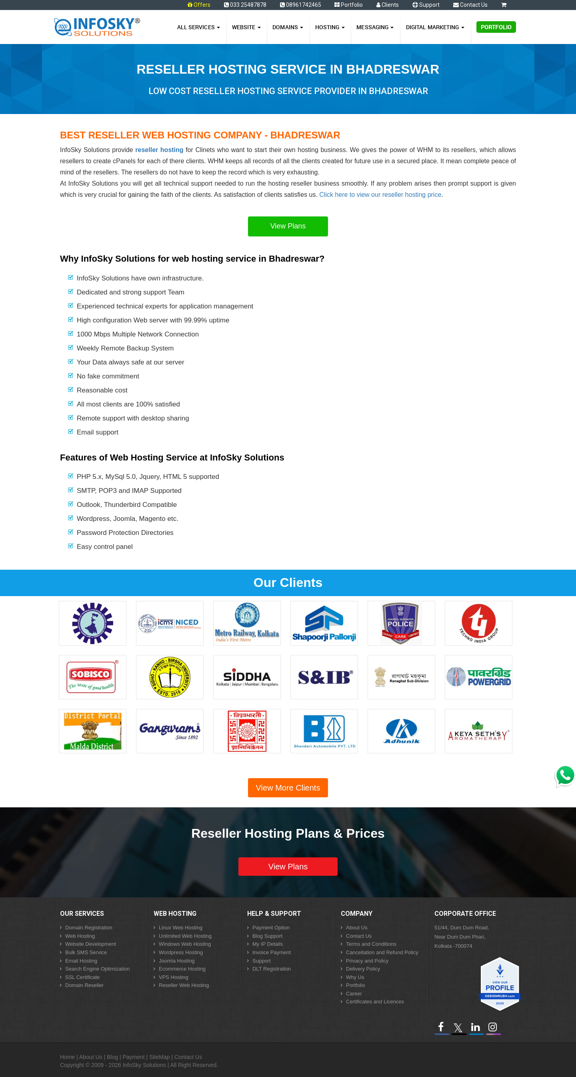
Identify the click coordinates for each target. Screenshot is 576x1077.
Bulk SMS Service (86, 952)
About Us (356, 928)
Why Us (355, 977)
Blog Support (267, 936)
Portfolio (348, 5)
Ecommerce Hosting (182, 969)
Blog (112, 1057)
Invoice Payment (271, 952)
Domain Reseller (84, 985)
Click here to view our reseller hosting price (380, 194)
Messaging (375, 27)
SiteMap (159, 1057)
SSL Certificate (82, 977)
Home (67, 1057)
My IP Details (267, 944)
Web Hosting (80, 936)
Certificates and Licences (375, 1002)
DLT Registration (271, 969)
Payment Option (271, 928)
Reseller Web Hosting (184, 985)
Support (426, 5)
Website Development (90, 944)
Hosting (330, 27)
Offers (202, 5)
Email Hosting (81, 961)
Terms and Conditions (371, 944)
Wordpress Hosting (181, 952)
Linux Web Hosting (180, 928)
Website (246, 27)
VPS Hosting (173, 977)
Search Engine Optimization (97, 969)
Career (354, 994)
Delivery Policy (363, 969)
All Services (198, 27)
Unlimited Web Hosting (185, 936)
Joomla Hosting (177, 961)
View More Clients (288, 787)
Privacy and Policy (367, 961)
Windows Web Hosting (185, 944)
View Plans (288, 226)
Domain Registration (88, 928)
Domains (287, 27)
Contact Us (470, 5)
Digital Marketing (435, 27)
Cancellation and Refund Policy (382, 952)
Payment (133, 1057)
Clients (387, 5)
